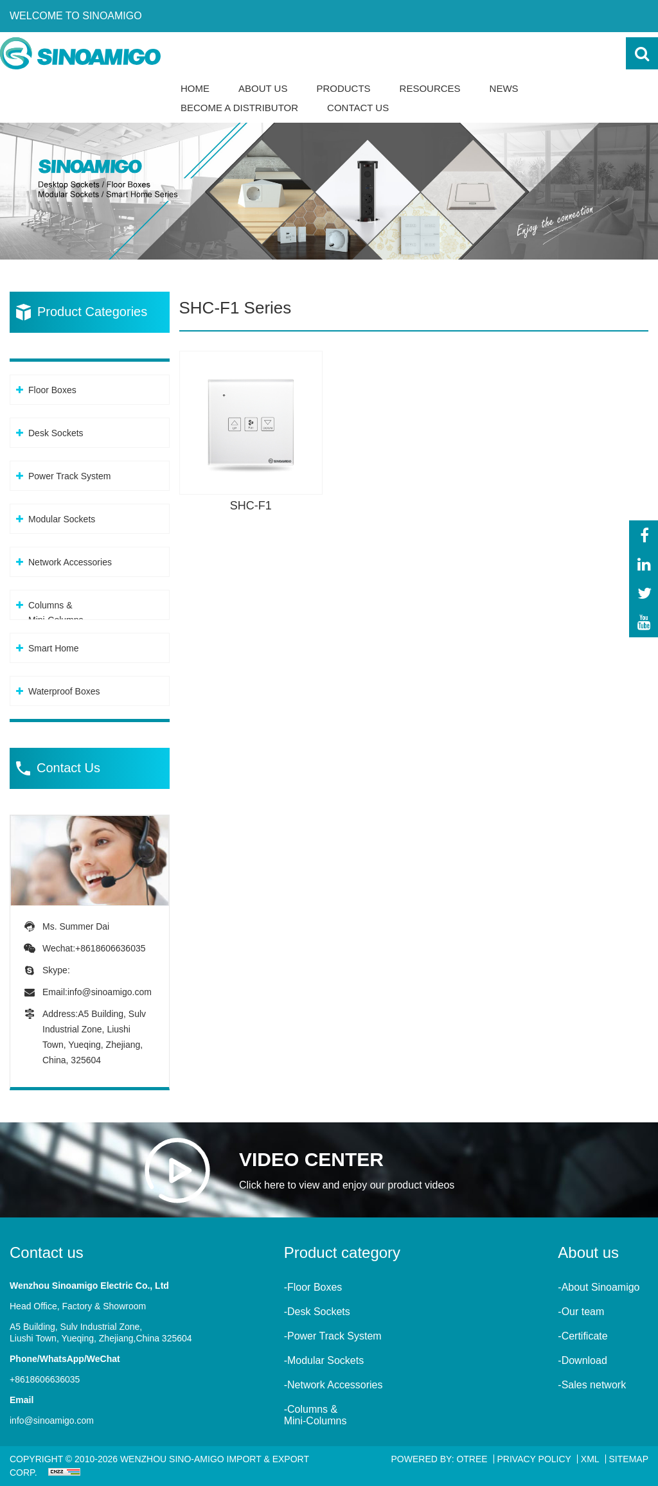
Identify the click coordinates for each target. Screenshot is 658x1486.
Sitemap (628, 1459)
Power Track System (69, 476)
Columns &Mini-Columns (56, 612)
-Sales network (592, 1384)
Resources (430, 88)
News (504, 88)
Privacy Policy (534, 1459)
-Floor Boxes (313, 1287)
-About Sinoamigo (598, 1287)
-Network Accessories (333, 1384)
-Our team (581, 1311)
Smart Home (53, 648)
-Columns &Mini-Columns (315, 1415)
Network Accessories (70, 562)
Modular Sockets (61, 519)
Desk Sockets (56, 433)
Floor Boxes (52, 390)
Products (343, 88)
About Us (262, 88)
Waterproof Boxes (64, 691)
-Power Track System (333, 1336)
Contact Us (358, 107)
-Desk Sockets (317, 1311)
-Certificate (582, 1336)
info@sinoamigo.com (109, 992)
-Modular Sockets (324, 1360)
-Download (582, 1360)
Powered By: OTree (439, 1459)
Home (195, 88)
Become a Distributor (239, 107)
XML (590, 1459)
